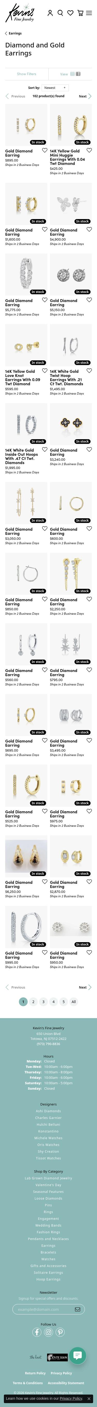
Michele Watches (48, 1138)
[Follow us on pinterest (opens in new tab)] (60, 1332)
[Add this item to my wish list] (43, 150)
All (74, 1001)
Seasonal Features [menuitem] (48, 1191)
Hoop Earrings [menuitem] (48, 1279)
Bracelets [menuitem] (48, 1252)
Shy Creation (48, 1151)
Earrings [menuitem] (48, 1245)
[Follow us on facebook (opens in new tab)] (36, 1332)
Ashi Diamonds (48, 1111)
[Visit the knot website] (35, 1357)
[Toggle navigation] (89, 13)
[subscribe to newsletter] (78, 1309)
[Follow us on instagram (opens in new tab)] (48, 1332)
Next (83, 96)
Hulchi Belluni (48, 1124)
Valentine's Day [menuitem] (49, 1185)
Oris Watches (49, 1145)
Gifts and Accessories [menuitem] (48, 1266)
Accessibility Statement (66, 1383)
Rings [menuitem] (48, 1212)
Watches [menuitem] (48, 1259)
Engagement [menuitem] (48, 1218)
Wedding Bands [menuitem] (48, 1225)
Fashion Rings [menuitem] (48, 1232)
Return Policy (35, 1373)
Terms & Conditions (28, 1383)
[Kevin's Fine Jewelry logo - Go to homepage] (20, 13)
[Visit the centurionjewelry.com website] (57, 1357)
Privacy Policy (61, 1373)
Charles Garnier (48, 1118)
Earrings (15, 33)
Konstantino (48, 1131)
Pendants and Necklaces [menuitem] (48, 1239)
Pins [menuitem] (48, 1205)
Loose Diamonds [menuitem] (49, 1198)
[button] (50, 13)
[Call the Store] (48, 1043)
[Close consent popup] (89, 1398)
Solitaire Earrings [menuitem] (48, 1272)
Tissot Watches (48, 1158)
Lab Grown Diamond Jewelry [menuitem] (48, 1178)
